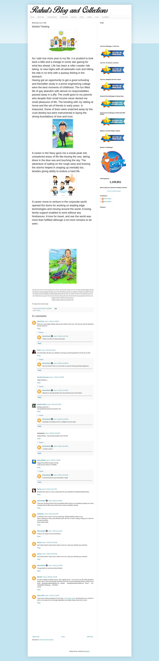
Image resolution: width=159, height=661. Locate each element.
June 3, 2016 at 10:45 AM (61, 446)
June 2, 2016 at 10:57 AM (61, 336)
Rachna (39, 542)
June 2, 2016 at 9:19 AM (54, 404)
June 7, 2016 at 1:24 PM (55, 565)
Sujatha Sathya (41, 404)
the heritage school (69, 598)
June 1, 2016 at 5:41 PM (48, 350)
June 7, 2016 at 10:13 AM (49, 542)
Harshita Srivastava (43, 377)
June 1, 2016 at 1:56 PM (52, 321)
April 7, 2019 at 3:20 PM (52, 595)
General (73, 17)
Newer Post (36, 637)
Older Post (90, 637)
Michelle (39, 577)
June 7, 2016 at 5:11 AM (55, 531)
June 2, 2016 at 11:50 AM (52, 433)
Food (97, 17)
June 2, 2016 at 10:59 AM (61, 363)
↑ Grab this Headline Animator (113, 191)
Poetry (82, 17)
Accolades (105, 17)
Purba (39, 350)
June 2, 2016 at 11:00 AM (61, 390)
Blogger (87, 651)
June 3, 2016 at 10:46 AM (61, 475)
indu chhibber (41, 460)
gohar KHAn (41, 595)
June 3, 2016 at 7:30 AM (53, 460)
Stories (89, 17)
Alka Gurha (40, 321)
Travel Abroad (52, 17)
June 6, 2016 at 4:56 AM (55, 500)
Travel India (64, 17)
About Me (41, 17)
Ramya (39, 489)
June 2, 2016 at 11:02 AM (61, 419)
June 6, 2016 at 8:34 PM (51, 514)
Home (32, 17)
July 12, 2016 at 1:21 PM (50, 577)
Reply (39, 328)
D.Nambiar (40, 514)
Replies (41, 332)
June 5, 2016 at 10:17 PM (49, 489)
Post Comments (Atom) (46, 640)
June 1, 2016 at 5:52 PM (57, 377)
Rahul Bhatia (46, 336)
